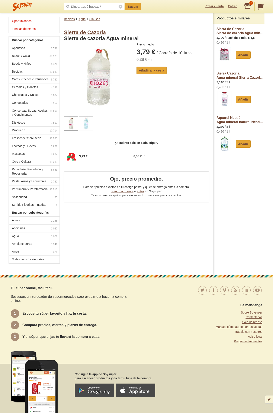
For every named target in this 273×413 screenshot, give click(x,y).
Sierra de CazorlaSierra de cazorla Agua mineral (240, 31)
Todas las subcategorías (28, 259)
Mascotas (34, 154)
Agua (82, 19)
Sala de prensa (252, 322)
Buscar (133, 6)
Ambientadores (34, 244)
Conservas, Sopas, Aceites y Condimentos (34, 113)
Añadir (243, 55)
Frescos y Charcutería (34, 138)
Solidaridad (34, 197)
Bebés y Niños (34, 64)
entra (140, 191)
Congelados (34, 103)
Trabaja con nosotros (248, 331)
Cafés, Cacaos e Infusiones (34, 79)
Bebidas (69, 19)
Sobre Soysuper (251, 312)
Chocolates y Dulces (34, 95)
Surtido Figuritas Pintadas (34, 205)
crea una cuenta (122, 191)
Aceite (34, 221)
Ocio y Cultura (34, 162)
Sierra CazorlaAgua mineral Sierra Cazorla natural (240, 75)
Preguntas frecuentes (248, 341)
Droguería (34, 130)
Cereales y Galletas (34, 87)
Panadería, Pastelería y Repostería (34, 171)
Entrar (232, 6)
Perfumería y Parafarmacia (34, 189)
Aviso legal (255, 336)
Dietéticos (34, 123)
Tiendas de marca (24, 29)
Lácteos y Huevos (34, 146)
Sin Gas (94, 19)
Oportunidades (22, 21)
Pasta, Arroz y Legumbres (34, 182)
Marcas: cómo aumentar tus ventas (239, 326)
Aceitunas (34, 228)
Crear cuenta (214, 6)
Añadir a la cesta (151, 70)
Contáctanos (253, 317)
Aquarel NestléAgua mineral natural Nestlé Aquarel (240, 120)
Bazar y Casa (34, 56)
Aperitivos (34, 48)
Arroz (34, 252)
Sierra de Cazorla (85, 32)
